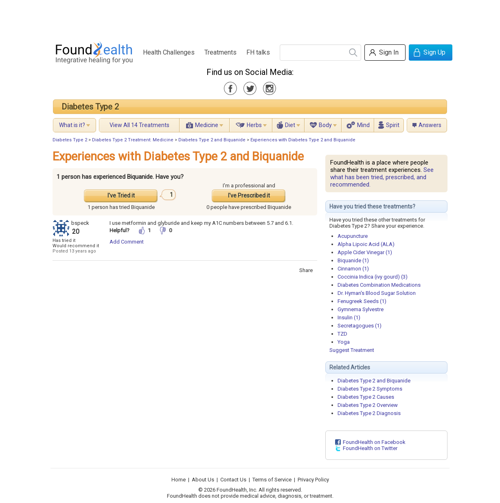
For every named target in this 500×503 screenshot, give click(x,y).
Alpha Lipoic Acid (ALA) (366, 244)
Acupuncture (353, 236)
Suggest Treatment (351, 350)
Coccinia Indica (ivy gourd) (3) (373, 277)
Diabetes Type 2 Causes (366, 397)
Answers (430, 125)
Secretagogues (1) (360, 326)
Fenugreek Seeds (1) (362, 301)
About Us (203, 480)
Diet (290, 125)
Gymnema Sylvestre (361, 309)
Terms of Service (272, 480)
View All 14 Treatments (139, 125)
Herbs (254, 125)
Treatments (220, 52)
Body (325, 125)
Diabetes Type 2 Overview (368, 405)
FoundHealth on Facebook (374, 442)
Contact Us (233, 480)
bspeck (80, 223)
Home (178, 480)
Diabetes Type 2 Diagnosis (369, 413)
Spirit (392, 125)
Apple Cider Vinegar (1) (365, 252)
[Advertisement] (249, 18)
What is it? (72, 125)
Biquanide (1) (353, 260)
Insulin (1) (349, 317)
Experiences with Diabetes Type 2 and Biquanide (302, 140)
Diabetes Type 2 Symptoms (370, 389)
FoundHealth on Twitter (370, 448)
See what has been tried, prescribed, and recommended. (382, 177)
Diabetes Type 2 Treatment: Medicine (132, 140)
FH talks (258, 52)
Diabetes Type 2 (90, 107)
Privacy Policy (313, 480)
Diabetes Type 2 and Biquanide (212, 140)
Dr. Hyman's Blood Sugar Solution (377, 293)
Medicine (206, 125)
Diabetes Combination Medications (379, 285)
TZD (342, 334)
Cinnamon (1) (353, 269)
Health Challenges (169, 52)
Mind (363, 125)
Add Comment (127, 242)
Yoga (344, 342)
